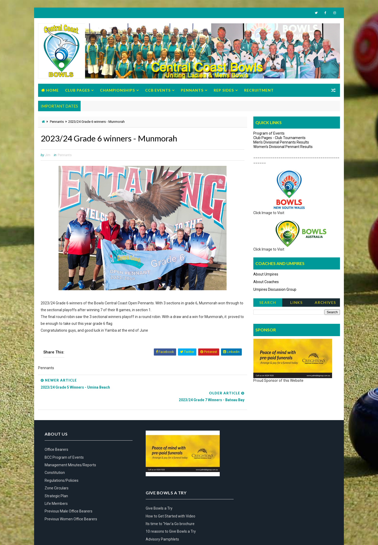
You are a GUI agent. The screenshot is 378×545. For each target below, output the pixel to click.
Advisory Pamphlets (259, 468)
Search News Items (267, 304)
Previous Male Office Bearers (68, 499)
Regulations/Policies (61, 468)
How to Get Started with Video (268, 445)
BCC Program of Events (64, 445)
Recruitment (259, 90)
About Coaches (266, 282)
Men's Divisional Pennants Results (281, 142)
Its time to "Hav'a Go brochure (267, 453)
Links (296, 303)
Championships (117, 90)
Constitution (55, 460)
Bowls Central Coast (81, 535)
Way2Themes (49, 535)
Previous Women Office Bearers (71, 507)
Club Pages (77, 90)
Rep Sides (224, 90)
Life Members (56, 491)
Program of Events (269, 133)
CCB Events (158, 90)
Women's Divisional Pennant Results (283, 147)
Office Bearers (56, 437)
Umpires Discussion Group (274, 290)
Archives (325, 303)
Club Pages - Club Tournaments (279, 138)
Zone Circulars (57, 476)
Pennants (192, 90)
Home (52, 90)
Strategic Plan (56, 483)
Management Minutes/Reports (70, 453)
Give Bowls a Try (256, 437)
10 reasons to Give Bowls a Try (268, 460)
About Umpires (265, 274)
